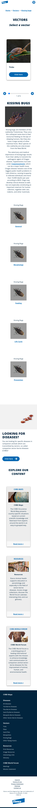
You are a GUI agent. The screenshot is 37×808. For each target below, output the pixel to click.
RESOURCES (18, 559)
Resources (7, 746)
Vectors (16, 10)
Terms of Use (17, 782)
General (18, 226)
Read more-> (18, 544)
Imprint (17, 780)
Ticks (5, 726)
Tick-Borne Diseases (10, 706)
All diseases (7, 704)
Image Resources (9, 752)
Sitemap (17, 786)
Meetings (6, 766)
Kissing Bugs (7, 738)
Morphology (18, 265)
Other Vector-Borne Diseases (13, 718)
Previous (4, 93)
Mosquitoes (7, 735)
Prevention (18, 380)
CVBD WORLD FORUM (18, 629)
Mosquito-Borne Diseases (12, 715)
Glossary (6, 758)
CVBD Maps (7, 694)
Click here (18, 75)
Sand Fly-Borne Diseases (11, 712)
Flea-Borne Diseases (10, 709)
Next (32, 93)
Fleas (5, 729)
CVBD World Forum (11, 763)
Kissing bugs (26, 10)
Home (8, 10)
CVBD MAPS (18, 489)
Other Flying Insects (10, 741)
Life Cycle (18, 342)
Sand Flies (6, 732)
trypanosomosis (18, 164)
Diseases (6, 700)
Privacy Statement (17, 784)
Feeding (18, 303)
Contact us (17, 788)
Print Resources (8, 749)
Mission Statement (9, 769)
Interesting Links (8, 755)
